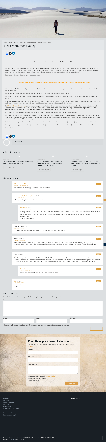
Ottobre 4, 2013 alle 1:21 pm (26, 209)
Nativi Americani (31, 42)
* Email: (31, 357)
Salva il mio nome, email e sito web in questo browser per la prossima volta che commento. (37, 325)
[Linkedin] (13, 53)
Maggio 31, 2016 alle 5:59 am (20, 255)
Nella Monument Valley (44, 42)
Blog (10, 42)
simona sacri (23, 207)
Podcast (6, 404)
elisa (15, 281)
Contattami (7, 407)
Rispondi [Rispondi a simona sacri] (98, 207)
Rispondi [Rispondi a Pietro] (98, 254)
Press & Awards (8, 402)
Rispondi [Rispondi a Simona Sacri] (98, 269)
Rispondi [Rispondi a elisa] (98, 281)
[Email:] (53, 360)
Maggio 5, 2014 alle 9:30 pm (20, 228)
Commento (7, 300)
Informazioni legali (9, 415)
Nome (6, 318)
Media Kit (6, 400)
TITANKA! (12, 439)
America (16, 42)
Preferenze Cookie (9, 413)
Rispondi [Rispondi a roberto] (98, 238)
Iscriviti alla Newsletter (11, 409)
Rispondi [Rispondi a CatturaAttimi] (98, 226)
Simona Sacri (18, 141)
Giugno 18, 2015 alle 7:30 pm (20, 240)
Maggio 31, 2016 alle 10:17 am (26, 270)
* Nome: (31, 349)
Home (5, 42)
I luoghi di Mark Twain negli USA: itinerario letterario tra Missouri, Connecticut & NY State (50, 163)
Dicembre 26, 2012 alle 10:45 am (21, 185)
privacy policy (50, 376)
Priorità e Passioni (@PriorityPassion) (25, 196)
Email (39, 318)
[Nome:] (53, 352)
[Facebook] (7, 53)
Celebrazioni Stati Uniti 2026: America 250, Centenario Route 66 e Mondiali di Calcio (86, 163)
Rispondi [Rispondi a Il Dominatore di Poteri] (98, 184)
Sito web (72, 318)
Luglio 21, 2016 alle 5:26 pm (20, 282)
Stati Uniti (23, 42)
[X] (10, 53)
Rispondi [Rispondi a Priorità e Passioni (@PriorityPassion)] (98, 196)
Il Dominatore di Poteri (20, 184)
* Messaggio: (32, 364)
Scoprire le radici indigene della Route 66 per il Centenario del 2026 (19, 162)
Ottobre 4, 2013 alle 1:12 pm (20, 197)
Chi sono (6, 398)
